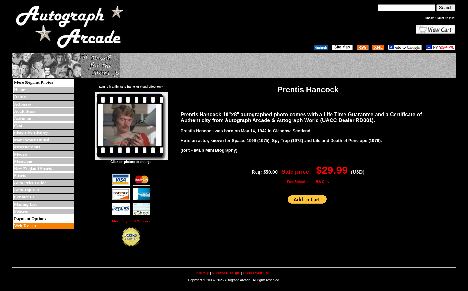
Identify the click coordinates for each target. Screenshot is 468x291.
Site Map (202, 273)
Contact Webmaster (257, 273)
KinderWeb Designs (226, 273)
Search (446, 7)
